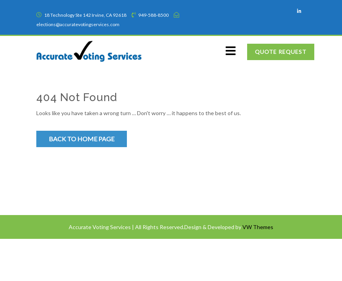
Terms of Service (60, 175)
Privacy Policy (57, 190)
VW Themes (257, 227)
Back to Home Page (81, 138)
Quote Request (280, 51)
